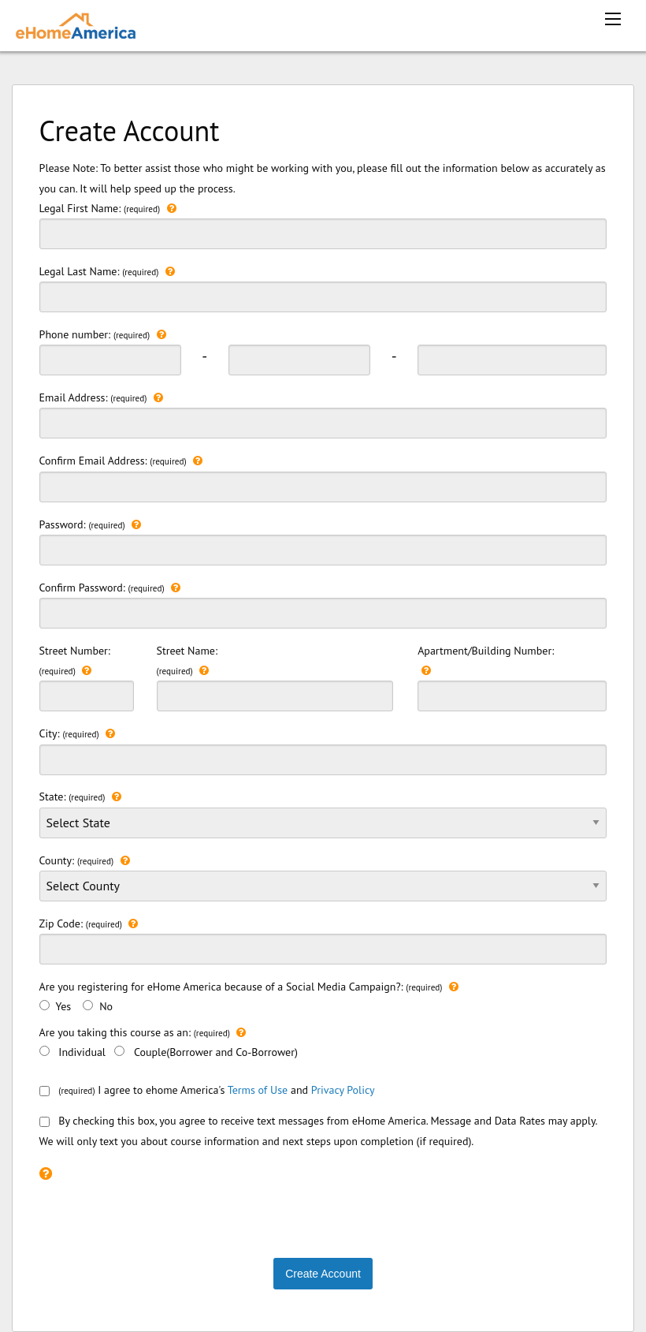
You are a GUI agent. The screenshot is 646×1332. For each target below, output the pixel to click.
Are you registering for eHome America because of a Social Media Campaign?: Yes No (249, 995)
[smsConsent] (44, 1122)
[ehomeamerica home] (76, 24)
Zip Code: (323, 939)
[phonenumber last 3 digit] (512, 360)
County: (323, 882)
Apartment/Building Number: (512, 677)
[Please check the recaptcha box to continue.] (45, 1173)
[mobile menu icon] (613, 19)
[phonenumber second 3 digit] (299, 360)
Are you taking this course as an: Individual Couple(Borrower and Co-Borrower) (168, 1041)
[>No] (88, 1005)
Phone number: (102, 335)
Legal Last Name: (323, 287)
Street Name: (275, 677)
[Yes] (44, 1005)
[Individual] (44, 1051)
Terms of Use (258, 1090)
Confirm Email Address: (323, 476)
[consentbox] (44, 1091)
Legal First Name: (323, 224)
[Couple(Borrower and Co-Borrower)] (119, 1051)
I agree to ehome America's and (207, 1090)
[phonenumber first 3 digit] (110, 360)
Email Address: (323, 413)
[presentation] (159, 1216)
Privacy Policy (343, 1090)
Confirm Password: (323, 603)
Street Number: (86, 677)
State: (323, 812)
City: (323, 749)
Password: (323, 540)
